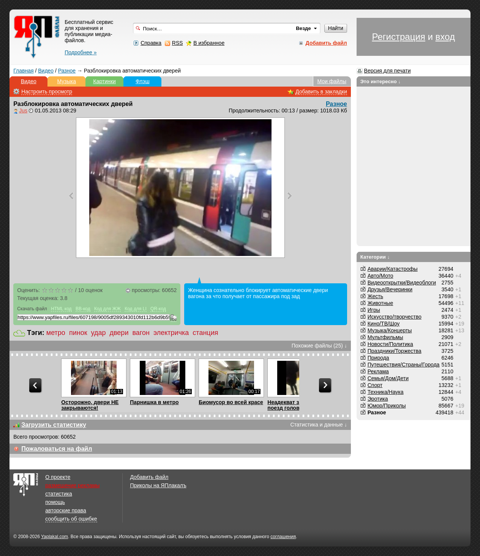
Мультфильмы (385, 337)
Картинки (104, 81)
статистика (58, 494)
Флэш (143, 81)
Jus (23, 110)
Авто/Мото (380, 276)
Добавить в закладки (321, 91)
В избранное (208, 43)
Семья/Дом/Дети (388, 378)
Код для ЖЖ (107, 308)
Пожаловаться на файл (56, 448)
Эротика (378, 399)
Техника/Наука (386, 392)
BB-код (83, 308)
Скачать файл (32, 308)
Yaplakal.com (54, 536)
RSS (177, 43)
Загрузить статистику (53, 425)
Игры (374, 310)
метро (55, 333)
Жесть (375, 296)
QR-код (158, 308)
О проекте (57, 477)
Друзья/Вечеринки (390, 289)
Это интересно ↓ (380, 81)
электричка (171, 333)
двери (119, 333)
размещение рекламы (72, 485)
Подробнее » (80, 52)
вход (445, 37)
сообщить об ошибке (71, 519)
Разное (67, 71)
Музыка (66, 81)
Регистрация (398, 37)
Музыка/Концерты (390, 330)
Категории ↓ (375, 257)
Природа (378, 358)
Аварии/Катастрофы (393, 269)
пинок (78, 333)
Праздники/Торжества (395, 351)
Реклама (378, 371)
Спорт (375, 385)
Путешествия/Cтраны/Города (404, 365)
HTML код (61, 308)
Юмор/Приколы (387, 406)
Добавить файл (149, 477)
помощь (55, 502)
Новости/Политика (390, 344)
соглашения (283, 536)
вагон (141, 333)
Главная (23, 71)
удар (98, 333)
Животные (380, 303)
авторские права (65, 510)
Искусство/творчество (395, 317)
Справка (151, 43)
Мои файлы (331, 81)
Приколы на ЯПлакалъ (158, 485)
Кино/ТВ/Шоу (384, 324)
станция (205, 333)
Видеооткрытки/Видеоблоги (402, 283)
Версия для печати (387, 71)
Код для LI (136, 308)
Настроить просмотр (46, 91)
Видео (46, 71)
